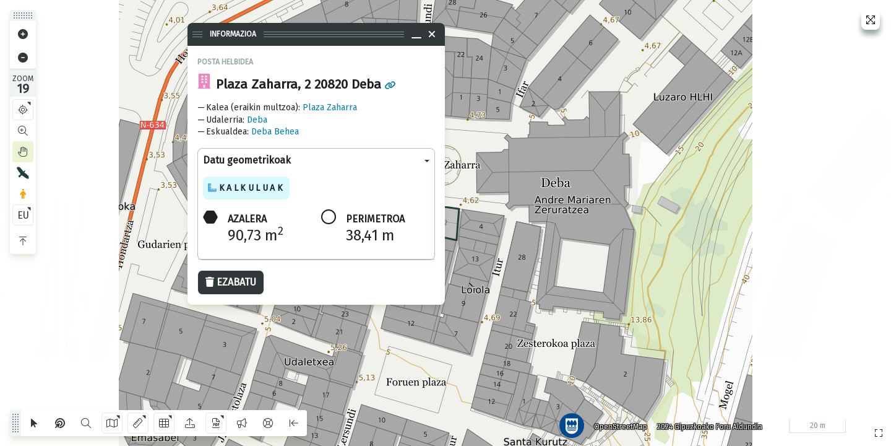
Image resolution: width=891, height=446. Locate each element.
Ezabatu (230, 282)
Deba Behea (275, 131)
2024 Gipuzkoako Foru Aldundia (707, 424)
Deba (257, 120)
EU (23, 215)
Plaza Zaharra (330, 107)
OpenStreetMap (618, 424)
